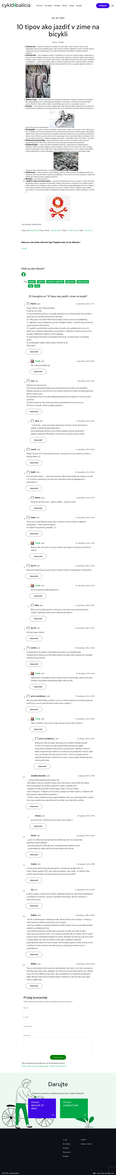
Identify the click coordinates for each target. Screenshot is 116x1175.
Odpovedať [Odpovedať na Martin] (34, 352)
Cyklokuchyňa (55, 230)
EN (113, 6)
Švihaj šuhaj (33, 230)
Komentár (27, 1035)
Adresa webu (27, 1026)
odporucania (83, 282)
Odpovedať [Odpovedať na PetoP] (34, 855)
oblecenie (70, 282)
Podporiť (102, 6)
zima (37, 286)
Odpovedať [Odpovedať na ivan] (34, 411)
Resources (67, 1152)
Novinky (57, 6)
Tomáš (24, 248)
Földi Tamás (73, 230)
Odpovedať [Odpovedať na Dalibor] (34, 954)
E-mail (26, 1017)
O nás (65, 1140)
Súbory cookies (86, 1144)
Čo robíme (48, 6)
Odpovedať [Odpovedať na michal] (34, 664)
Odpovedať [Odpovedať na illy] (34, 906)
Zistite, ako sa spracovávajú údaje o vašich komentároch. (44, 1066)
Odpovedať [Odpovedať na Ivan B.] (34, 463)
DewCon (88, 230)
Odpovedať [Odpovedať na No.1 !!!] (34, 576)
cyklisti (41, 282)
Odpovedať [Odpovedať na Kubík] (34, 488)
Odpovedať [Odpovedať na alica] (38, 440)
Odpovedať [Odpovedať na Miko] (38, 619)
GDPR (83, 1140)
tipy (30, 286)
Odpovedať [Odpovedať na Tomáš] (38, 371)
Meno (25, 1007)
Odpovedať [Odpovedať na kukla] (34, 534)
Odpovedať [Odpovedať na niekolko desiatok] (34, 806)
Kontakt (79, 6)
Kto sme (39, 6)
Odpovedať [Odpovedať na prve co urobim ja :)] (34, 709)
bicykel (32, 282)
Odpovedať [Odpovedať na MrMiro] (34, 986)
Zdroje (71, 6)
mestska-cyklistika (55, 282)
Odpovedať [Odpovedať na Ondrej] (38, 826)
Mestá (64, 6)
